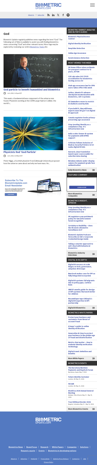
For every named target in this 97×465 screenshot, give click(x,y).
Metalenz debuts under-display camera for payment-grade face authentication (81, 163)
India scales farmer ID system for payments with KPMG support (80, 136)
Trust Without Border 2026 (81, 403)
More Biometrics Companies (75, 195)
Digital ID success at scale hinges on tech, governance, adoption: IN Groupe (80, 266)
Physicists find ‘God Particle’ (20, 152)
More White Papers (76, 358)
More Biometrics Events (78, 409)
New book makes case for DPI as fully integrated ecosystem (81, 275)
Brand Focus (31, 447)
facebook (63, 15)
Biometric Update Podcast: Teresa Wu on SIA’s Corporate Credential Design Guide (80, 237)
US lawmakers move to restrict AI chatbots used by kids (81, 103)
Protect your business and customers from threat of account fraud (79, 319)
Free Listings (45, 459)
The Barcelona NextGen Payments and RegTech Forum (81, 370)
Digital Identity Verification (79, 44)
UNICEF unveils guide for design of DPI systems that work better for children (81, 292)
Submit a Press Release (61, 459)
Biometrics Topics (37, 47)
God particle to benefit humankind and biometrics (32, 89)
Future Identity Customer (81, 378)
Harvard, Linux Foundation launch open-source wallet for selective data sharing (80, 154)
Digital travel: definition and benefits (80, 352)
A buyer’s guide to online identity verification (78, 327)
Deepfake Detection (76, 48)
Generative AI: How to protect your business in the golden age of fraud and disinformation (81, 335)
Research (44, 447)
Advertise (24, 459)
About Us (31, 15)
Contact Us (76, 459)
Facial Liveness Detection (78, 58)
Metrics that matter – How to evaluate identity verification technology (80, 344)
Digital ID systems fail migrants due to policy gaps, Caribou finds (81, 283)
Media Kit (34, 459)
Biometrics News (16, 447)
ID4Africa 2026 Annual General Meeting (81, 394)
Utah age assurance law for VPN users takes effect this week (81, 87)
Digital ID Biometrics (76, 308)
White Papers (58, 447)
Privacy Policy (48, 462)
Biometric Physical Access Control (79, 38)
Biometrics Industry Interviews (76, 254)
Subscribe (41, 15)
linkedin (53, 15)
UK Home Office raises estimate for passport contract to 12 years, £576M (81, 69)
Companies (72, 447)
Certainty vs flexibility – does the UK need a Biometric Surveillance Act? (80, 228)
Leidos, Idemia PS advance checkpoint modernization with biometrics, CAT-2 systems (81, 94)
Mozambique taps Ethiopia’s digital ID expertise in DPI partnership (80, 301)
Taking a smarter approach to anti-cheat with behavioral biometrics (80, 246)
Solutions (84, 447)
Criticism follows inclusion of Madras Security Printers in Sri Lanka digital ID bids (81, 145)
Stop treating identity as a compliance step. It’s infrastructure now (79, 127)
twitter (58, 15)
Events (42, 451)
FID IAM (81, 385)
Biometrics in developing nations (62, 451)
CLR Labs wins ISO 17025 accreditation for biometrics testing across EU (80, 78)
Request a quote (28, 451)
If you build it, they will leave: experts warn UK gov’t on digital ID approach (81, 111)
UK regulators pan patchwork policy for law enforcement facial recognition (80, 219)
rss (48, 15)
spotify (68, 15)
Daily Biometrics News (77, 170)
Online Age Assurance (77, 53)
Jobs (84, 459)
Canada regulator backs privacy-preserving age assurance (81, 119)
